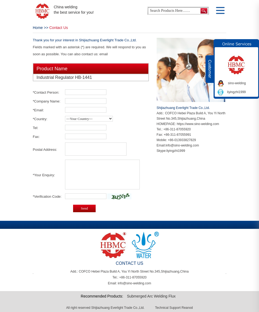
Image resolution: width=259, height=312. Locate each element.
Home (38, 27)
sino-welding (237, 83)
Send (84, 208)
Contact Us (58, 27)
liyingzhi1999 (176, 151)
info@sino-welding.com (182, 145)
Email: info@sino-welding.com (129, 283)
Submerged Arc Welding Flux (151, 296)
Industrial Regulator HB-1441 (64, 77)
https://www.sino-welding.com (198, 124)
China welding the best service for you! (74, 9)
